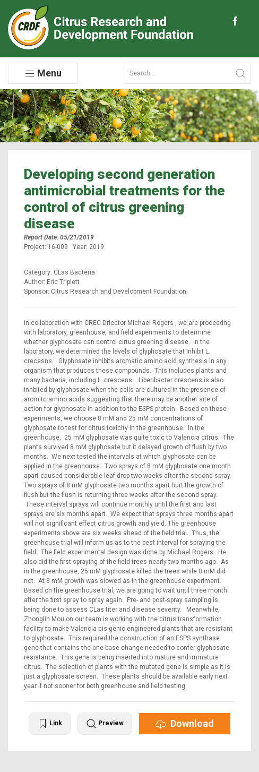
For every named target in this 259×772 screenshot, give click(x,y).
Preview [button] (105, 723)
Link (49, 723)
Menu (43, 73)
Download (185, 724)
